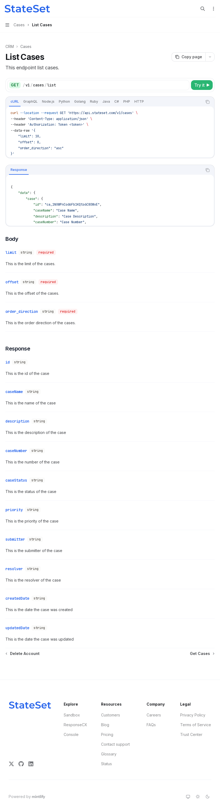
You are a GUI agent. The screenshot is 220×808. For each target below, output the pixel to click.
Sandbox (72, 701)
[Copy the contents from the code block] (207, 101)
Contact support (115, 730)
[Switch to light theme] (198, 782)
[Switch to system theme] (188, 782)
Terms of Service (195, 710)
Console (71, 720)
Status (106, 749)
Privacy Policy (192, 701)
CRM (9, 46)
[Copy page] (188, 56)
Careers (154, 701)
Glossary (109, 740)
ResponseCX (75, 710)
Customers (110, 701)
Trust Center (191, 720)
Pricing (107, 720)
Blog (105, 710)
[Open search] (202, 8)
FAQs (151, 710)
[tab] (15, 101)
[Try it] (202, 85)
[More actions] (213, 8)
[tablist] (104, 101)
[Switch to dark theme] (207, 782)
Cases (25, 46)
